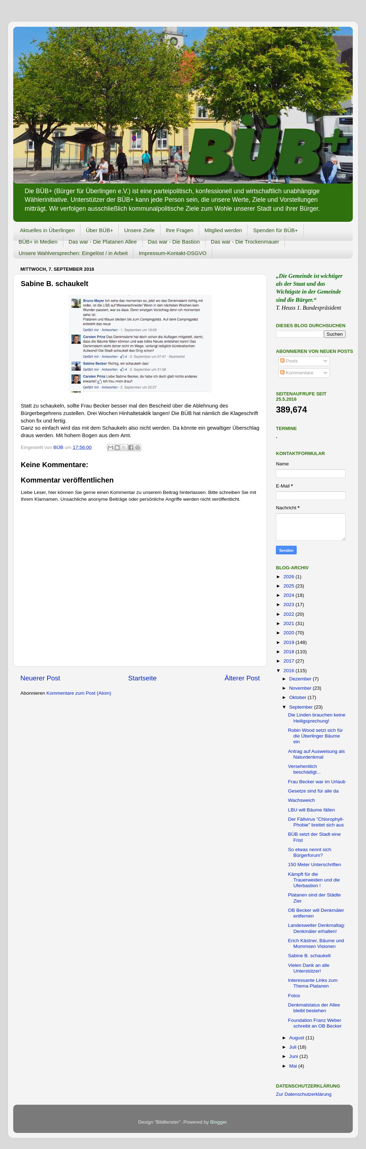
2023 (289, 604)
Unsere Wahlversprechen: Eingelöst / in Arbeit (73, 253)
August (297, 1037)
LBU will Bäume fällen (311, 810)
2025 (289, 586)
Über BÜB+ (99, 230)
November (301, 688)
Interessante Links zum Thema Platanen (313, 983)
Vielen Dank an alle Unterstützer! (309, 968)
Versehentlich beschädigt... (304, 769)
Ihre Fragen (180, 230)
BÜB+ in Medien (38, 242)
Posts (289, 361)
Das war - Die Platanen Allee (103, 242)
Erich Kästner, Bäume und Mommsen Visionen (316, 943)
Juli (293, 1047)
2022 (289, 614)
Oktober (298, 697)
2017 (289, 661)
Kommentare (296, 372)
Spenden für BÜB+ (275, 230)
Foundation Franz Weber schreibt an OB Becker (315, 1023)
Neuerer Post (40, 678)
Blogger (218, 1122)
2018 (289, 651)
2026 (289, 576)
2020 (289, 632)
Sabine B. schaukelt (309, 955)
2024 (289, 595)
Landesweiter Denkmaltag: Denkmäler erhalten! (316, 928)
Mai (293, 1066)
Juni (294, 1056)
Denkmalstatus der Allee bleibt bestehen (314, 1007)
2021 (289, 623)
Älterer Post (242, 678)
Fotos (294, 995)
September (301, 707)
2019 (289, 642)
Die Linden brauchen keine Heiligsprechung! (317, 717)
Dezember (301, 678)
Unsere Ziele (139, 230)
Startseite (142, 678)
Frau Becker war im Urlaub (317, 781)
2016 (289, 670)
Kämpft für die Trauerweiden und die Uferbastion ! (314, 879)
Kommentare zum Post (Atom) (79, 693)
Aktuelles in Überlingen (47, 230)
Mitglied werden (223, 230)
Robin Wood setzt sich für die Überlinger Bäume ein (315, 736)
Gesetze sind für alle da (313, 791)
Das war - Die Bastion (174, 242)
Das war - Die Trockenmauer (245, 242)
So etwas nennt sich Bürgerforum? (309, 852)
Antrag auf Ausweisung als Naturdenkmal (316, 754)
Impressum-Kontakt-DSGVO (172, 253)
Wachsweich (301, 800)
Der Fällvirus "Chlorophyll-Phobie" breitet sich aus (316, 822)
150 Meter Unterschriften (314, 864)
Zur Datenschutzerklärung (303, 1094)
